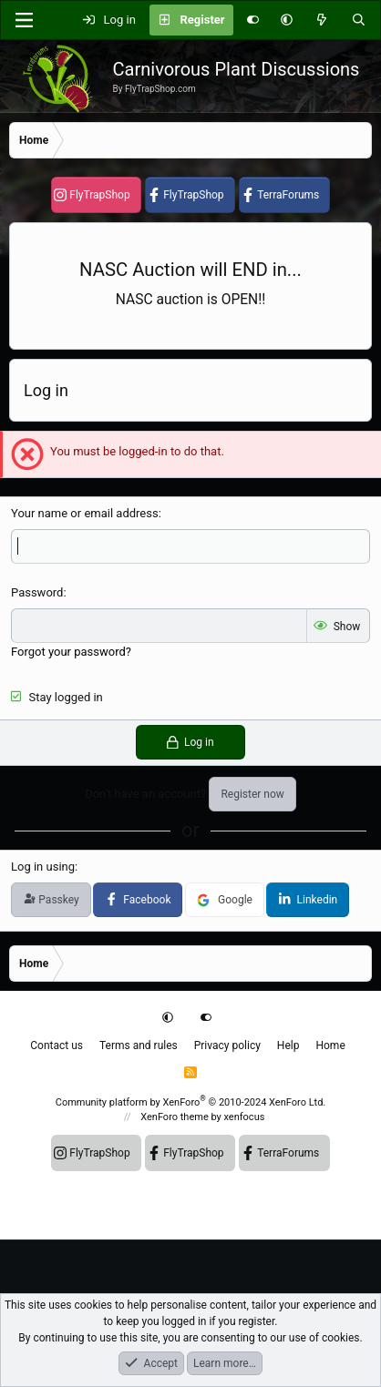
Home (330, 1045)
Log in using (43, 866)
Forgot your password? (71, 651)
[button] (287, 20)
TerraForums (288, 195)
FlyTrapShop (99, 195)
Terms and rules (138, 1045)
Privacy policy (227, 1045)
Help (288, 1045)
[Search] (358, 20)
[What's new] (322, 20)
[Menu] (24, 20)
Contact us (56, 1045)
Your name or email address (85, 513)
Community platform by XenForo (191, 1102)
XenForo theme (174, 1117)
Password (37, 592)
